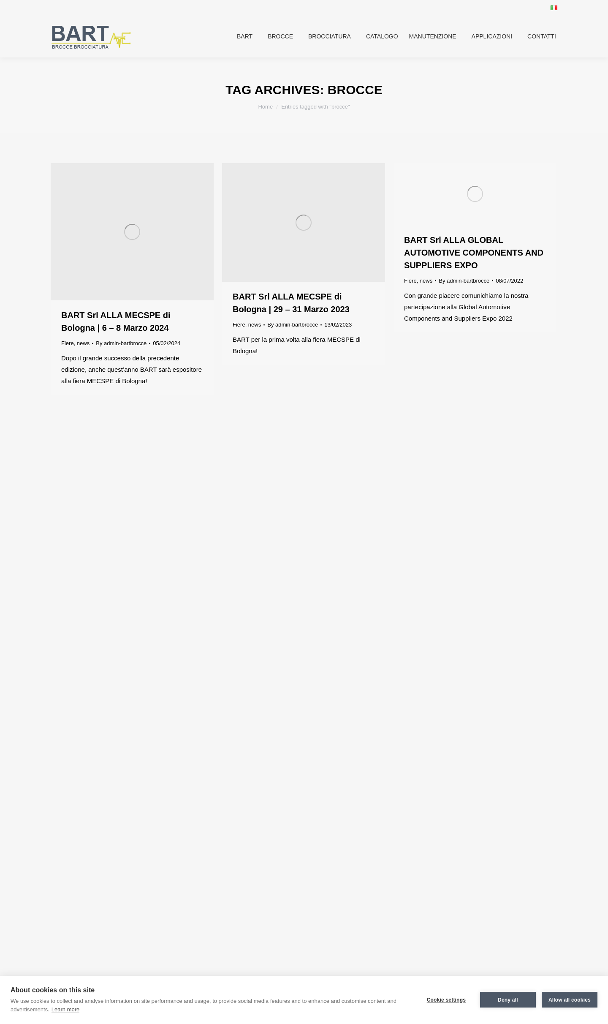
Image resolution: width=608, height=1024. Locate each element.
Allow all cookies (569, 1000)
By (121, 343)
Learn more (65, 1009)
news (83, 343)
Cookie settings (446, 1000)
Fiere (67, 343)
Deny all (508, 1000)
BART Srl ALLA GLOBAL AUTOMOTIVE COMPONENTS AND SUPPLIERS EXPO (473, 252)
